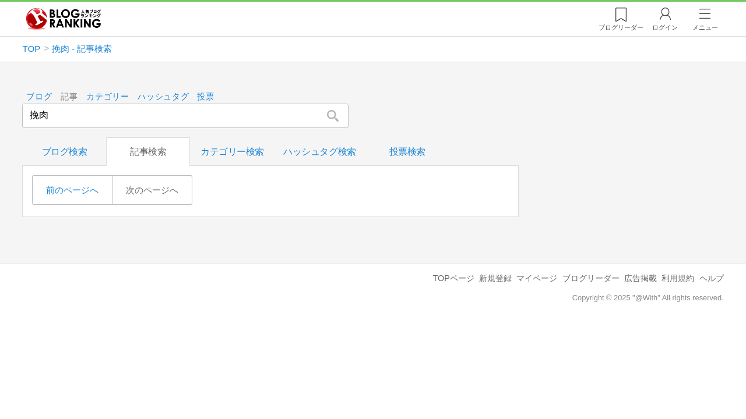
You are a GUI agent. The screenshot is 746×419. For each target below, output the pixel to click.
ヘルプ (711, 278)
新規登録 (495, 278)
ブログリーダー (591, 278)
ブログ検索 (64, 152)
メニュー (705, 27)
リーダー (621, 27)
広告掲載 (640, 278)
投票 (206, 97)
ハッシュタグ (163, 97)
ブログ (39, 97)
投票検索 (407, 152)
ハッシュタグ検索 (319, 152)
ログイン (665, 27)
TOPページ (453, 278)
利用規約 (677, 278)
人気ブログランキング (63, 19)
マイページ (536, 278)
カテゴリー (107, 97)
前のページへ (72, 190)
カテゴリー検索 (232, 152)
